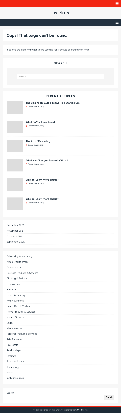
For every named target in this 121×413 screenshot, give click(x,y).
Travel (10, 372)
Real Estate (12, 345)
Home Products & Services (21, 311)
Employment (14, 284)
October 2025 (14, 236)
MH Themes (82, 410)
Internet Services (15, 317)
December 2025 (15, 225)
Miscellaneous (14, 328)
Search (10, 392)
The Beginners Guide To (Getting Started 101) (53, 103)
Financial (11, 289)
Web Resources (15, 378)
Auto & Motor (14, 267)
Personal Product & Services (22, 333)
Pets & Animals (15, 339)
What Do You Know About (40, 122)
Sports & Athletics (16, 361)
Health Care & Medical (18, 306)
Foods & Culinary (16, 295)
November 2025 (15, 230)
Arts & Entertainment (17, 262)
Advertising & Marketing (19, 256)
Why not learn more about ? (42, 179)
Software (11, 356)
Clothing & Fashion (17, 278)
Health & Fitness (15, 300)
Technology (13, 367)
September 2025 (15, 241)
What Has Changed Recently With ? (47, 160)
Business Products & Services (22, 273)
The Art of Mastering (38, 141)
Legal (10, 323)
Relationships (14, 350)
